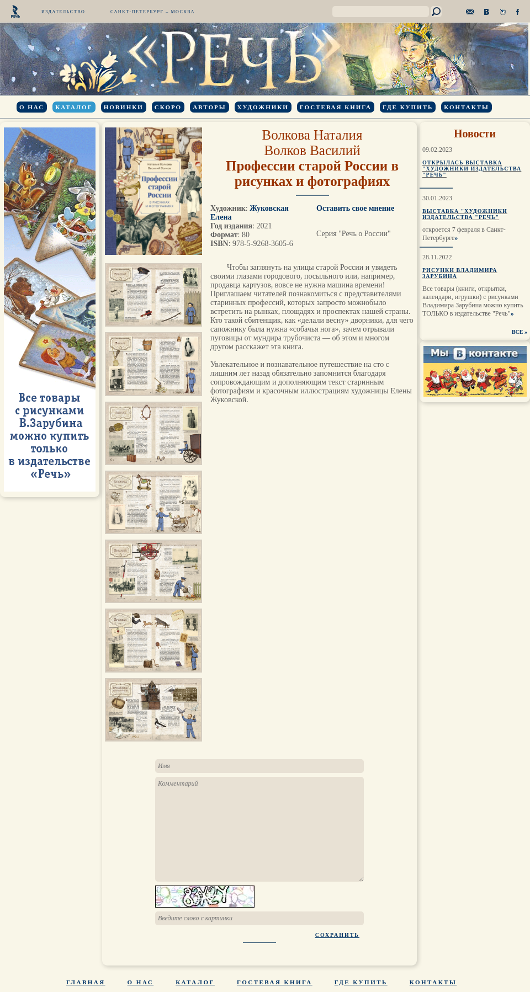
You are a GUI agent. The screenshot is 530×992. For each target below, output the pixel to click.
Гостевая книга (336, 107)
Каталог (73, 107)
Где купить (408, 107)
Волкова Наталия (312, 134)
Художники (263, 107)
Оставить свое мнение (355, 208)
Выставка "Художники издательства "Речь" (464, 214)
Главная (85, 982)
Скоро (168, 107)
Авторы (209, 107)
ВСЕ (517, 332)
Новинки (124, 107)
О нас (31, 107)
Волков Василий (312, 150)
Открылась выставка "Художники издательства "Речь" (471, 168)
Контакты (466, 107)
